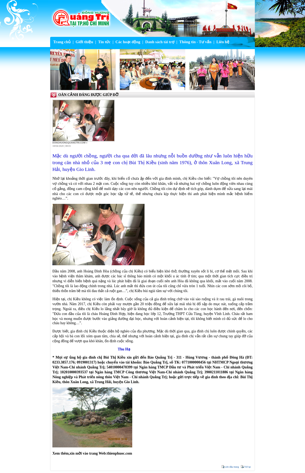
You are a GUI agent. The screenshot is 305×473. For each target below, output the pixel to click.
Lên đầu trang (232, 467)
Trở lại (247, 467)
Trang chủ (62, 42)
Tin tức (104, 42)
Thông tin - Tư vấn (195, 42)
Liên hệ (222, 42)
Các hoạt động (127, 42)
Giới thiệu (84, 42)
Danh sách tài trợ (159, 42)
